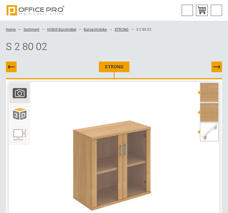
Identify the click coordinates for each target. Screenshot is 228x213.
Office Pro (35, 10)
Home (11, 30)
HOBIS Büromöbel (61, 30)
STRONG (122, 30)
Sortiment (31, 30)
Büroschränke (95, 30)
